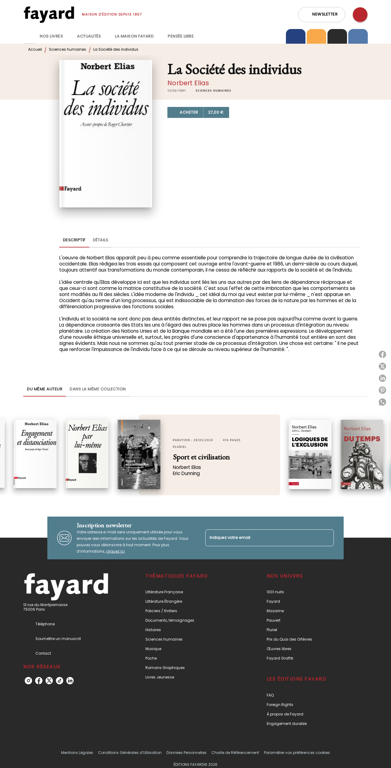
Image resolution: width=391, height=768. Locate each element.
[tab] (29, 36)
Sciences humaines (67, 49)
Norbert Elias (188, 83)
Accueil (35, 49)
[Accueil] (49, 14)
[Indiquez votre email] (262, 537)
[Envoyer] (326, 538)
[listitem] (28, 680)
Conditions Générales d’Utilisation (130, 752)
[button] (321, 14)
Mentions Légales (77, 752)
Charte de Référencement (235, 752)
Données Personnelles (186, 752)
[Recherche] (360, 14)
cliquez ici (115, 551)
